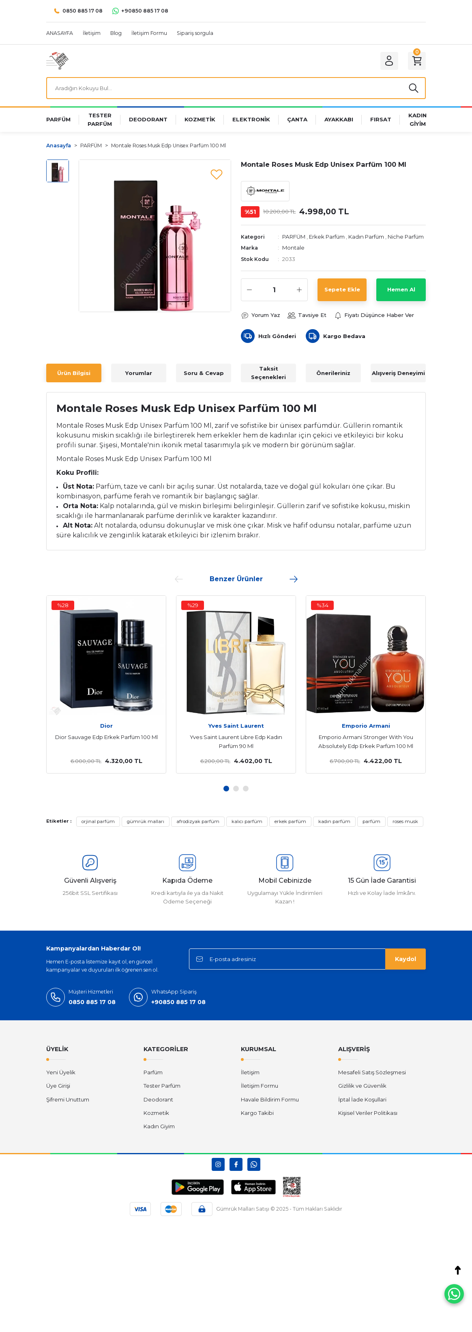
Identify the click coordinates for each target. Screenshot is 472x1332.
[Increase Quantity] (299, 290)
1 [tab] (226, 788)
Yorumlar (138, 373)
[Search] (236, 88)
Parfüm (153, 1072)
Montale (293, 247)
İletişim (250, 1072)
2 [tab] (236, 788)
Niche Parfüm (406, 236)
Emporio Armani (366, 725)
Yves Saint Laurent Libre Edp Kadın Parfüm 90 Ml (236, 741)
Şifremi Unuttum (67, 1099)
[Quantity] (274, 290)
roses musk (405, 821)
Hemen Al (401, 289)
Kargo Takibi (257, 1113)
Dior (106, 725)
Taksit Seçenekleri (268, 372)
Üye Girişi (58, 1085)
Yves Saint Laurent (236, 725)
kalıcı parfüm (247, 821)
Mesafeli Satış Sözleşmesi (372, 1072)
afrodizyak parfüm (197, 821)
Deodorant (158, 1099)
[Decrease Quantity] (249, 290)
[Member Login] (389, 61)
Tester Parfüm (162, 1085)
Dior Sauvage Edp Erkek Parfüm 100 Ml (106, 737)
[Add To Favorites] (216, 174)
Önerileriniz (333, 373)
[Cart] (417, 61)
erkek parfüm (290, 821)
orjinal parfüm (98, 821)
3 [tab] (246, 788)
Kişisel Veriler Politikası (367, 1113)
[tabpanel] (106, 684)
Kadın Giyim (159, 1126)
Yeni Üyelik (60, 1072)
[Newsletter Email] (307, 959)
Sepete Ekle (342, 289)
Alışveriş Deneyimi (398, 373)
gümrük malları (145, 821)
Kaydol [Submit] (405, 959)
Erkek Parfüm (327, 236)
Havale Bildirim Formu (270, 1099)
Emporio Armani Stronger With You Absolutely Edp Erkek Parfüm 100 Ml (365, 741)
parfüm (371, 821)
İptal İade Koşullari (362, 1099)
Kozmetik (156, 1113)
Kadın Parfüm (366, 236)
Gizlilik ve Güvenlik (362, 1085)
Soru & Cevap (204, 373)
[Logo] (57, 60)
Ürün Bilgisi (73, 373)
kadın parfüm (334, 821)
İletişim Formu (259, 1085)
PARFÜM (293, 236)
